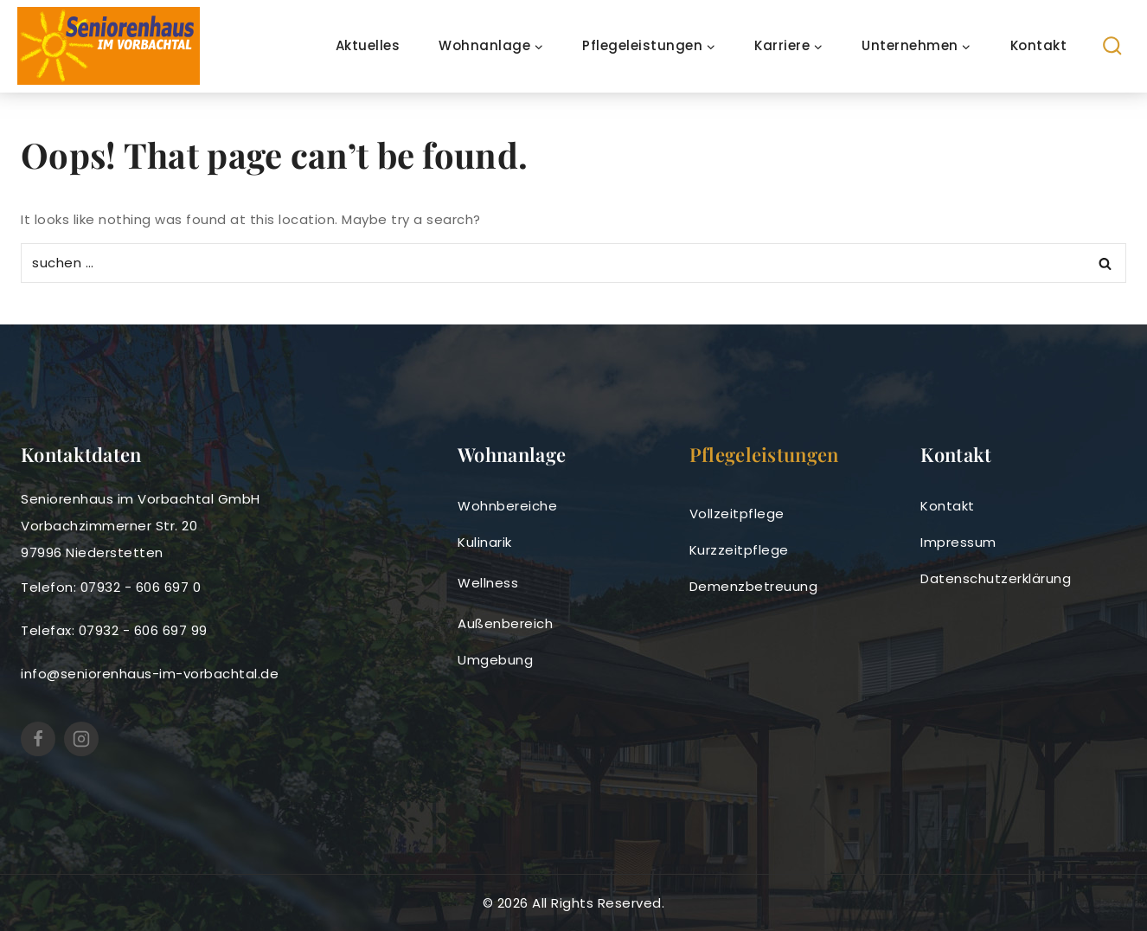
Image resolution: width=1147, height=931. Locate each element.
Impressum (958, 542)
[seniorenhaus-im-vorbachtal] (108, 46)
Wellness (488, 583)
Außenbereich (505, 623)
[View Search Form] (1113, 46)
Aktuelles (368, 45)
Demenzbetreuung (753, 586)
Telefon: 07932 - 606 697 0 (111, 587)
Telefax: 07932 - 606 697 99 (114, 630)
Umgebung (495, 660)
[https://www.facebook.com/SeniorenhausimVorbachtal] (38, 739)
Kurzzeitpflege (739, 550)
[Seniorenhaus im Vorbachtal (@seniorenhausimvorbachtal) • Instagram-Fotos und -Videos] (81, 739)
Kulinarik (485, 542)
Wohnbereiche (507, 506)
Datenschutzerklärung (995, 578)
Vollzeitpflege (737, 513)
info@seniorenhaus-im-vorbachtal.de (150, 674)
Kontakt (1038, 45)
